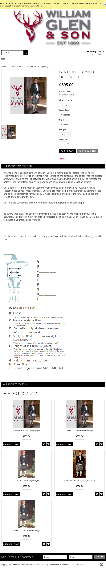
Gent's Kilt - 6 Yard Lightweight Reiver (79, 480)
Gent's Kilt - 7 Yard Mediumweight (26, 530)
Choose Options (11, 444)
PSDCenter (81, 564)
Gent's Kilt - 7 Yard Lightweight (26, 480)
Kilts (20, 66)
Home (3, 66)
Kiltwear (13, 66)
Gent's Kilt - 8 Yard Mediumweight (79, 430)
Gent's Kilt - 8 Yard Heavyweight (26, 430)
